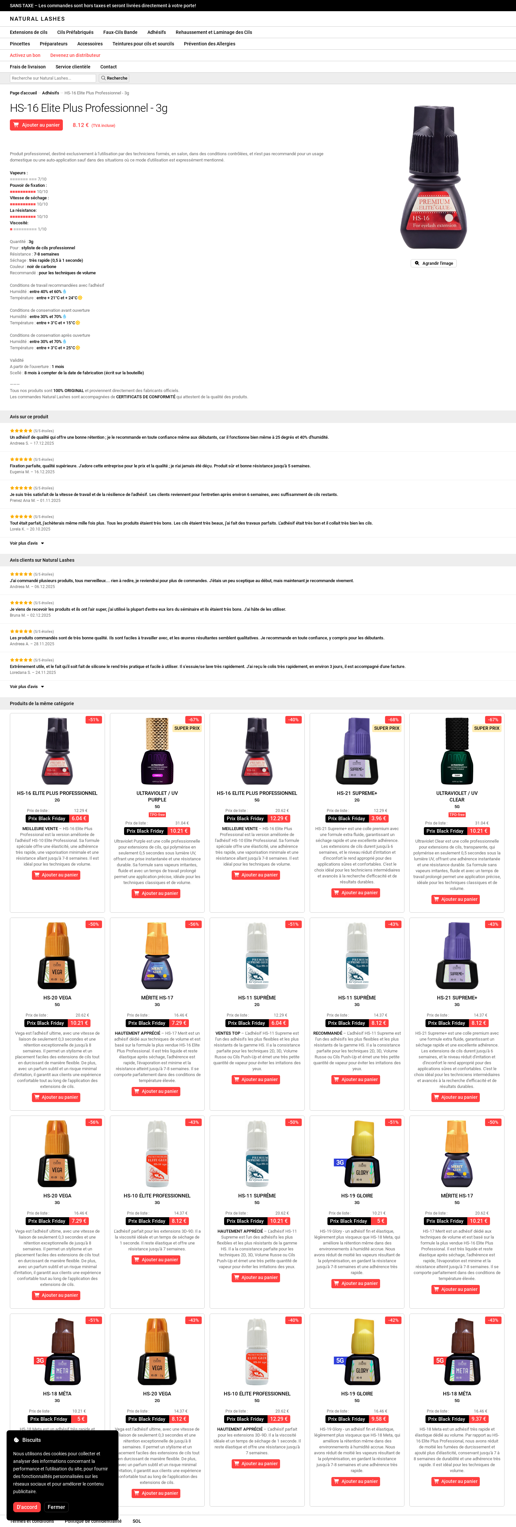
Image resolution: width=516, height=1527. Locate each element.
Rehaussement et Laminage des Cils (214, 32)
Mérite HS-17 (157, 1001)
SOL (137, 1521)
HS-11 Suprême (257, 1001)
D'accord (27, 1507)
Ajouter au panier (36, 125)
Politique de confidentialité (93, 1521)
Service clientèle (73, 66)
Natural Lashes (37, 18)
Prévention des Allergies (209, 43)
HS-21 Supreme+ (357, 796)
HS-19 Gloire (357, 1199)
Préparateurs (53, 43)
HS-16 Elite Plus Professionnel (57, 796)
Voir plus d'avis (27, 543)
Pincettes (20, 43)
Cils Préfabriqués (75, 32)
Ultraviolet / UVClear (457, 799)
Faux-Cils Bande (120, 32)
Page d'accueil (23, 92)
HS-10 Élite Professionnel (157, 1199)
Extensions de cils (28, 32)
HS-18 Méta (57, 1397)
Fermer (56, 1507)
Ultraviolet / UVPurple (157, 799)
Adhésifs (156, 32)
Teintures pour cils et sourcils (143, 43)
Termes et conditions (32, 1521)
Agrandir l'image (433, 263)
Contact (108, 66)
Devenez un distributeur (75, 55)
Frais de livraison (28, 66)
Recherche (114, 78)
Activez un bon (25, 55)
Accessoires (90, 43)
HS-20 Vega (57, 1001)
